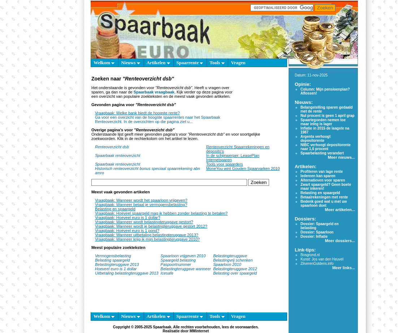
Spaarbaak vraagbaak (154, 92)
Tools (216, 62)
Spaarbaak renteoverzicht (117, 155)
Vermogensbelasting (113, 256)
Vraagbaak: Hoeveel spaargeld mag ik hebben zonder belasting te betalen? (161, 213)
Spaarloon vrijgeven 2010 (183, 256)
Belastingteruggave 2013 (117, 264)
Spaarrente (189, 62)
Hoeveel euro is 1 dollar (116, 269)
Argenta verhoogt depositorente (315, 139)
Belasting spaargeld (112, 260)
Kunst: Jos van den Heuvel (321, 259)
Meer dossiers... (340, 240)
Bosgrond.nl (310, 255)
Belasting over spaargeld (235, 273)
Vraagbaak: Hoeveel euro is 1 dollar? (127, 217)
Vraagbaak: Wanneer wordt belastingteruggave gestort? (144, 222)
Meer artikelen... (340, 209)
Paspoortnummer (176, 264)
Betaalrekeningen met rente (324, 197)
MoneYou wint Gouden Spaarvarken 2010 (243, 168)
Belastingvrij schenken (232, 260)
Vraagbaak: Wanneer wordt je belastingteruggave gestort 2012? (151, 226)
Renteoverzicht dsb (112, 147)
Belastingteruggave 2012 (235, 269)
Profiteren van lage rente (321, 172)
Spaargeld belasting (178, 260)
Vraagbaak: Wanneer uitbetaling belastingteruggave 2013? (146, 235)
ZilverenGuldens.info (317, 264)
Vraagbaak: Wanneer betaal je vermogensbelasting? (141, 204)
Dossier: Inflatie (314, 236)
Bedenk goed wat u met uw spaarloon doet (323, 203)
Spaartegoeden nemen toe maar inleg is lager (323, 122)
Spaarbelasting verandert (322, 153)
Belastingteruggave (230, 256)
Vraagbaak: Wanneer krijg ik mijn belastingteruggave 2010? (147, 239)
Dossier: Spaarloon (317, 232)
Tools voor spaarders (224, 164)
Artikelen (158, 62)
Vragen (238, 62)
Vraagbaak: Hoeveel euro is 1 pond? (127, 230)
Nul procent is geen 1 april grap (327, 116)
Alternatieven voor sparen (322, 180)
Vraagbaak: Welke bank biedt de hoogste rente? (137, 113)
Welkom (104, 62)
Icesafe (167, 273)
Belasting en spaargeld (115, 209)
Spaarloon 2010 (227, 264)
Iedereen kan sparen (318, 176)
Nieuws (130, 62)
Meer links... (343, 268)
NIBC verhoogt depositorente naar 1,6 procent (325, 147)
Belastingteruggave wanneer (186, 269)
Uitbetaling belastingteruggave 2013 (127, 273)
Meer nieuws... (341, 157)
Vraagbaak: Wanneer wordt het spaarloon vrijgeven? (141, 200)
